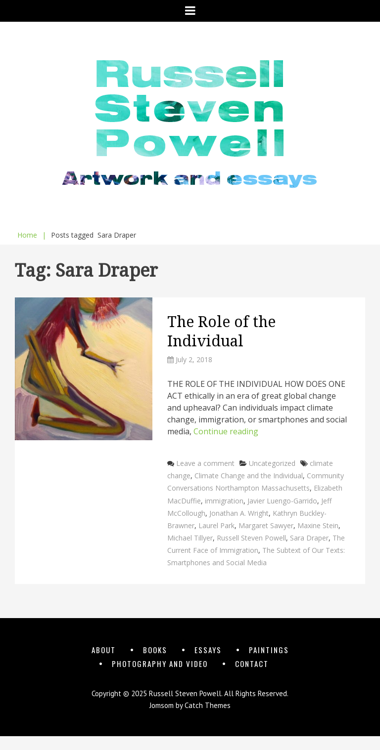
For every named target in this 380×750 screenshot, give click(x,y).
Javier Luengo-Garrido (282, 500)
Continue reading (225, 431)
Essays (208, 649)
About (104, 649)
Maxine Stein (317, 525)
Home (31, 235)
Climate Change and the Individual (248, 475)
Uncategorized (272, 463)
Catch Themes (208, 705)
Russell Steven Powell (251, 537)
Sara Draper (309, 537)
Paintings (269, 649)
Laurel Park (216, 525)
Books (155, 649)
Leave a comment (205, 463)
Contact (252, 663)
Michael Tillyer (190, 537)
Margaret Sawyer (265, 525)
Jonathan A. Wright (239, 513)
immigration (224, 500)
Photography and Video (160, 663)
